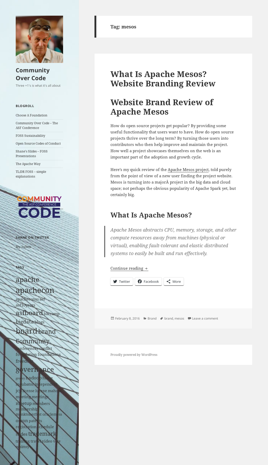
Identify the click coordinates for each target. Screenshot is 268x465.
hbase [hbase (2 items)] (47, 378)
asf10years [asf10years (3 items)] (25, 305)
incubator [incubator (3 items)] (25, 384)
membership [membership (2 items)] (27, 409)
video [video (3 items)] (47, 441)
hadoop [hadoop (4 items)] (34, 378)
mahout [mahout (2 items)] (55, 391)
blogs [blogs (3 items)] (39, 322)
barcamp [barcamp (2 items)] (52, 313)
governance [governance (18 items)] (35, 369)
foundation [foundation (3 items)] (26, 354)
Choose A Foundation (31, 115)
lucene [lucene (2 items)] (41, 391)
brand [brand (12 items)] (47, 331)
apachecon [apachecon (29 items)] (35, 290)
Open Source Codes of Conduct (38, 143)
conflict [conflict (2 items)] (45, 348)
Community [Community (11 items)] (32, 341)
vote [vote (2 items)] (57, 441)
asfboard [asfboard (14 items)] (29, 312)
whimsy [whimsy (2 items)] (22, 446)
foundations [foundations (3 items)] (49, 354)
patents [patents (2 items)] (35, 421)
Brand (152, 318)
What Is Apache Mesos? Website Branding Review (163, 78)
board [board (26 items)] (26, 331)
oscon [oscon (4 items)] (22, 420)
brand (168, 318)
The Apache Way (28, 164)
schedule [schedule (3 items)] (45, 426)
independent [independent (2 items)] (46, 384)
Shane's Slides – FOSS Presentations (32, 153)
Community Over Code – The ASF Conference (37, 125)
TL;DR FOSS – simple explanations (31, 174)
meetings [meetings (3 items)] (40, 396)
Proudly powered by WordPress (133, 354)
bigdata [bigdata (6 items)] (25, 321)
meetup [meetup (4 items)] (24, 403)
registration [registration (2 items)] (26, 427)
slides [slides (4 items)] (21, 434)
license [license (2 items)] (29, 391)
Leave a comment (205, 318)
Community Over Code (33, 74)
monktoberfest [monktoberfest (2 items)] (29, 414)
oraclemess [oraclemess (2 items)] (52, 414)
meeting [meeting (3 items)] (23, 396)
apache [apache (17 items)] (27, 279)
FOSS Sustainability (30, 135)
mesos (179, 318)
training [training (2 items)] (23, 441)
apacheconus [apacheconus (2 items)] (27, 299)
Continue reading (129, 268)
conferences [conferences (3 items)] (27, 348)
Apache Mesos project (188, 169)
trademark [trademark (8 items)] (42, 433)
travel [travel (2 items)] (36, 441)
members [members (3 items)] (41, 403)
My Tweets (23, 247)
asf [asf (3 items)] (42, 299)
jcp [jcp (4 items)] (19, 390)
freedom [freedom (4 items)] (25, 361)
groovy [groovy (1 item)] (20, 378)
